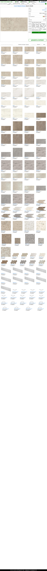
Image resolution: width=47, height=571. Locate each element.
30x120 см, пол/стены (6, 52)
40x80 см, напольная (41, 192)
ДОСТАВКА (31, 0)
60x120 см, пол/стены (41, 52)
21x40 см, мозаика (41, 205)
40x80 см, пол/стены (29, 52)
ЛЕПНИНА (22, 3)
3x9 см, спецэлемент (15, 292)
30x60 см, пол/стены (17, 52)
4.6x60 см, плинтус (6, 274)
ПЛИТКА (10, 3)
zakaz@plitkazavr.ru (43, 2)
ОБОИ (28, 3)
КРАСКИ (33, 3)
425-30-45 (43, 1)
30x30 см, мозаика (6, 232)
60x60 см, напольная (6, 205)
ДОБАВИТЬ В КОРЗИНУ (37, 40)
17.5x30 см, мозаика (15, 258)
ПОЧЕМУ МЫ (9, 0)
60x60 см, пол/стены (6, 65)
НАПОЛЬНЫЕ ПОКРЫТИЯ (16, 3)
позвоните (27, 570)
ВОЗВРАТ (38, 0)
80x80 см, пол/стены (17, 65)
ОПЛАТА (24, 0)
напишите (33, 570)
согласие (40, 28)
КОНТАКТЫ (16, 0)
